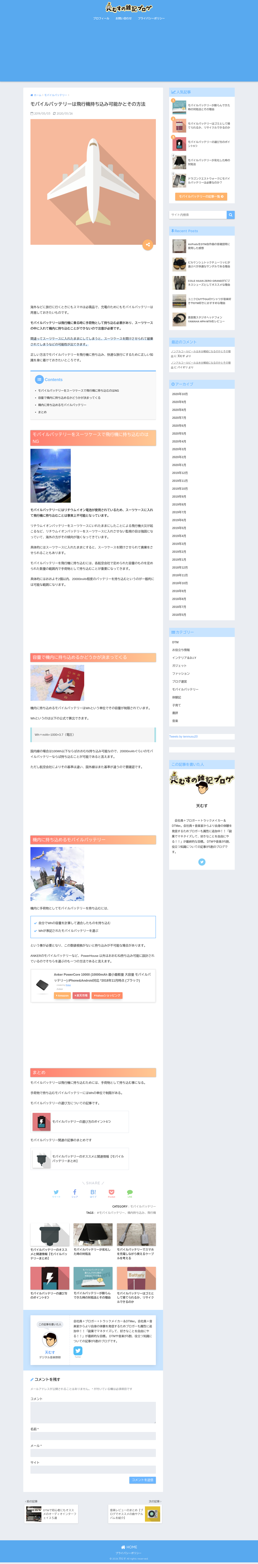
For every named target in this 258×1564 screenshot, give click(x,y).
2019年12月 (180, 474)
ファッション (181, 678)
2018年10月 (180, 587)
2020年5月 (179, 434)
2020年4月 (179, 442)
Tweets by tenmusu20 (183, 742)
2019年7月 (179, 514)
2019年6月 (179, 522)
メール (36, 1447)
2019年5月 (179, 530)
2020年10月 (180, 394)
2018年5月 (179, 619)
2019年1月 (179, 562)
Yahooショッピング (107, 995)
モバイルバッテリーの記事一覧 (201, 196)
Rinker (68, 985)
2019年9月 (179, 498)
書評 (175, 718)
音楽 (175, 727)
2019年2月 (179, 555)
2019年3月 (179, 546)
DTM (175, 646)
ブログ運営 (179, 686)
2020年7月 (179, 418)
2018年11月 (180, 579)
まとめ (42, 412)
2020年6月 (179, 426)
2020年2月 (179, 458)
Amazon (63, 995)
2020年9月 (179, 402)
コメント (36, 1399)
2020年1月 (179, 466)
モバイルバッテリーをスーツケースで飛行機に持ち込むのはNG (79, 390)
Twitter (78, 1358)
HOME (129, 1549)
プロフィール (101, 18)
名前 (34, 1430)
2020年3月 (179, 450)
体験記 (176, 703)
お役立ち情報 (181, 654)
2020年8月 (179, 410)
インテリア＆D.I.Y (184, 662)
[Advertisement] (129, 54)
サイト (35, 1463)
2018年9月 (179, 595)
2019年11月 (180, 482)
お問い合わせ (124, 18)
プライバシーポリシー (151, 18)
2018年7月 (179, 611)
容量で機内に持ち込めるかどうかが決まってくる (70, 397)
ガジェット (179, 670)
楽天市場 (82, 995)
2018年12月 (180, 571)
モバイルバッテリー (143, 1206)
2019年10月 (180, 490)
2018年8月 (179, 603)
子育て (176, 711)
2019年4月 (179, 538)
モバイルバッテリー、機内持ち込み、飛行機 (127, 1213)
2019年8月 (179, 506)
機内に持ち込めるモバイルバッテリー (63, 405)
